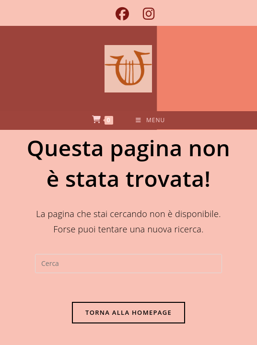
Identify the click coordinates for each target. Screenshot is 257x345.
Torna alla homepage (128, 312)
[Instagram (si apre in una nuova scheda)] (145, 14)
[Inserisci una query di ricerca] (128, 263)
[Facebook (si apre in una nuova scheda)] (122, 14)
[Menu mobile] (150, 120)
